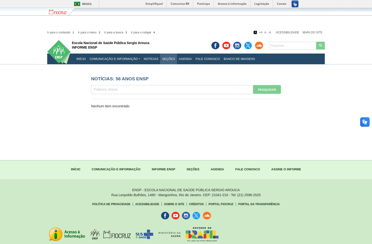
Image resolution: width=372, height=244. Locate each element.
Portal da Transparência (259, 204)
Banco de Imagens (239, 59)
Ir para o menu (89, 32)
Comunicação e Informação (114, 59)
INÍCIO (81, 59)
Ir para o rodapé (143, 32)
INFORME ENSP (163, 169)
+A (260, 32)
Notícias (151, 59)
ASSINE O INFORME (286, 169)
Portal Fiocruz (221, 204)
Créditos (196, 204)
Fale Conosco (208, 59)
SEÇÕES (192, 169)
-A (269, 32)
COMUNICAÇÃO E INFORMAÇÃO (116, 169)
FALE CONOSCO (247, 169)
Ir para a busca (116, 32)
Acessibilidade (287, 32)
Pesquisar (267, 89)
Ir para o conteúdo (61, 32)
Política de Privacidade (111, 204)
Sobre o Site (174, 204)
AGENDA (217, 169)
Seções (168, 59)
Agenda (185, 59)
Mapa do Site (312, 32)
